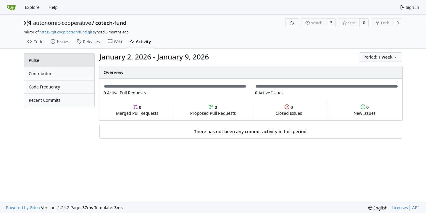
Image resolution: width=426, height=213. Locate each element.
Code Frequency (44, 87)
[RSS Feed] (292, 22)
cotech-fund (110, 23)
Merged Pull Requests (137, 110)
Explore (32, 7)
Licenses (400, 207)
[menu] (380, 57)
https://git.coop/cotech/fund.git (66, 32)
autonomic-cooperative (62, 23)
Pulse (34, 60)
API (415, 207)
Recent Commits (44, 100)
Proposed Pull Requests (213, 110)
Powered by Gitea (23, 207)
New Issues (364, 110)
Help (53, 7)
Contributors (41, 73)
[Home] (11, 7)
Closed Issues (289, 110)
